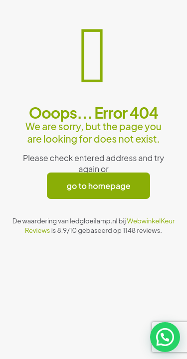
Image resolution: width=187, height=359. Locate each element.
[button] (165, 337)
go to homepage (99, 185)
